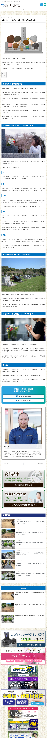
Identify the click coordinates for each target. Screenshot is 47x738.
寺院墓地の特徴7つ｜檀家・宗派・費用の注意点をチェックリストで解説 (29, 615)
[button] (23, 9)
